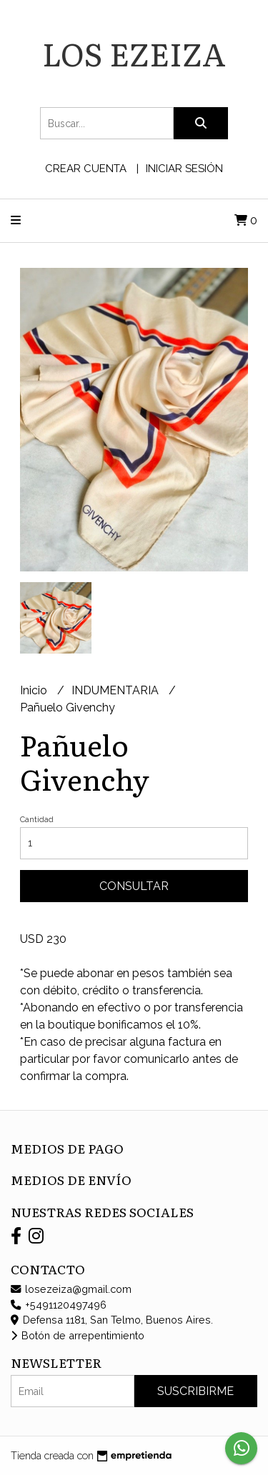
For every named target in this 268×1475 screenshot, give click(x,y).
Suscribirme (195, 1391)
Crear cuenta (85, 168)
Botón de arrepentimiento (77, 1335)
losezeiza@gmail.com (71, 1289)
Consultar (134, 886)
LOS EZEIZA (134, 53)
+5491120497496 (58, 1305)
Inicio (35, 690)
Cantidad (37, 819)
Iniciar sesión (184, 168)
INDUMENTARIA (116, 690)
